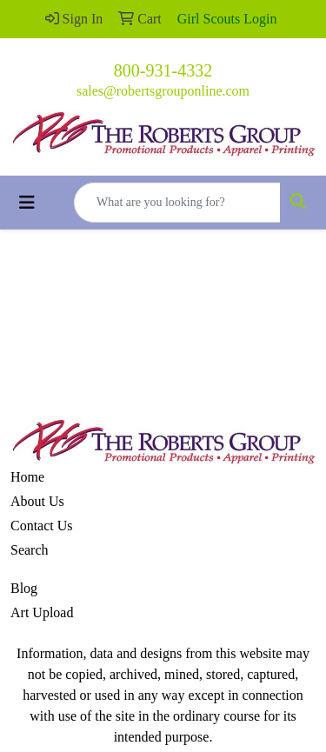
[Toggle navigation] (27, 202)
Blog (23, 588)
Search (29, 549)
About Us (37, 501)
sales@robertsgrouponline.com (163, 90)
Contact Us (41, 525)
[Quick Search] (177, 203)
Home (27, 476)
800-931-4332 (163, 70)
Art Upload (41, 612)
